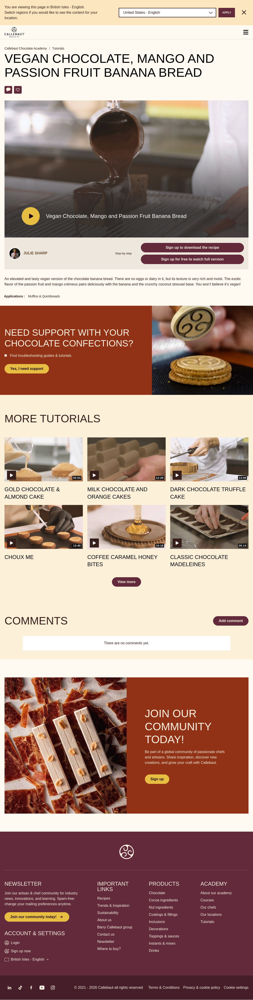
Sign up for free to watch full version (192, 259)
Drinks (154, 950)
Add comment (231, 621)
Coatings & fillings (163, 914)
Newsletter (105, 941)
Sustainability (107, 913)
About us (104, 920)
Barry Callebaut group (114, 927)
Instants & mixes (162, 943)
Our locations (211, 914)
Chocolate (157, 893)
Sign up (157, 779)
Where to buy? (109, 949)
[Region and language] (167, 12)
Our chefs (208, 907)
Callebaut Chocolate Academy (26, 48)
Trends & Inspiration (113, 905)
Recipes (103, 898)
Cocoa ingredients (163, 900)
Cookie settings (236, 987)
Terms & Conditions (164, 987)
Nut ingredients (161, 907)
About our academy (216, 893)
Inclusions (157, 922)
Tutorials (58, 48)
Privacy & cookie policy (201, 987)
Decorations (158, 929)
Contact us (105, 934)
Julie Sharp (35, 253)
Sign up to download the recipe (192, 247)
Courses (207, 900)
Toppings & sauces (164, 936)
